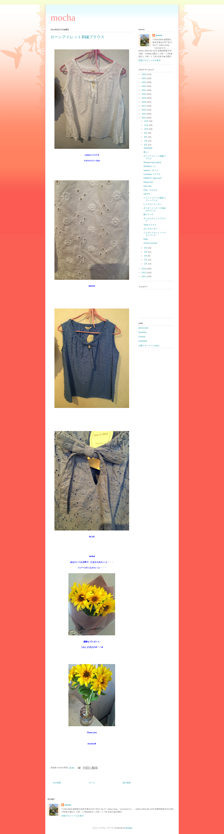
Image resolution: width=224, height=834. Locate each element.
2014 (144, 118)
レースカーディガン (152, 204)
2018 (144, 102)
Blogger (129, 828)
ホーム (92, 782)
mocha (63, 17)
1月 (146, 264)
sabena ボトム (150, 170)
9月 (146, 133)
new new (147, 186)
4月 (146, 252)
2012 (144, 272)
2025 (144, 74)
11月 (146, 125)
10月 (146, 129)
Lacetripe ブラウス (151, 174)
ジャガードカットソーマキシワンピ (154, 233)
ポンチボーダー (150, 229)
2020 (144, 94)
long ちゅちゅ (150, 190)
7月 (146, 141)
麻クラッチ (148, 214)
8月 (146, 137)
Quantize (142, 332)
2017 (144, 106)
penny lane (143, 328)
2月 (146, 259)
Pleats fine (148, 182)
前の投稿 (127, 782)
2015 (144, 114)
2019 (144, 98)
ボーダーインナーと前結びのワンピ (154, 209)
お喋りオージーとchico (148, 345)
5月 (146, 248)
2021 (144, 90)
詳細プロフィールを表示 (149, 60)
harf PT (146, 194)
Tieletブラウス (149, 225)
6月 (146, 145)
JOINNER (147, 148)
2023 (144, 82)
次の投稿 (57, 782)
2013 (144, 268)
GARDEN (142, 341)
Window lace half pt (152, 162)
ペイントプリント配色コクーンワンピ (154, 199)
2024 (144, 78)
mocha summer (150, 243)
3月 (146, 256)
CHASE (141, 337)
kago (145, 239)
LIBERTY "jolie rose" (152, 178)
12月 (146, 121)
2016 (144, 110)
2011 (144, 276)
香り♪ (146, 152)
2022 (144, 86)
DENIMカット (149, 166)
